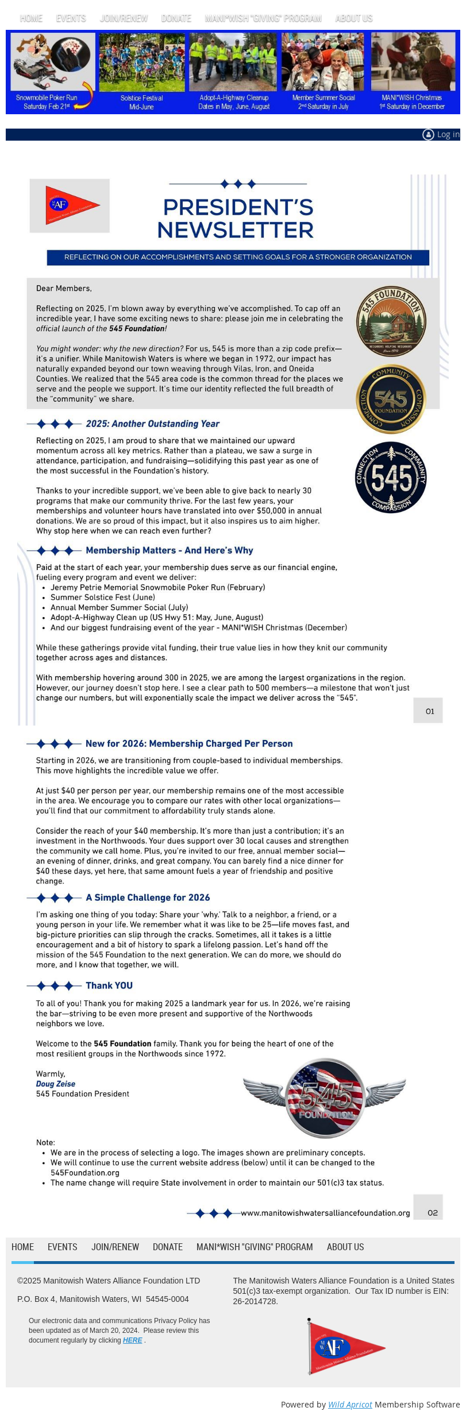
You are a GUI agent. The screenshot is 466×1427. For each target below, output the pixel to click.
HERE (132, 1340)
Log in (448, 134)
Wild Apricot (350, 1404)
